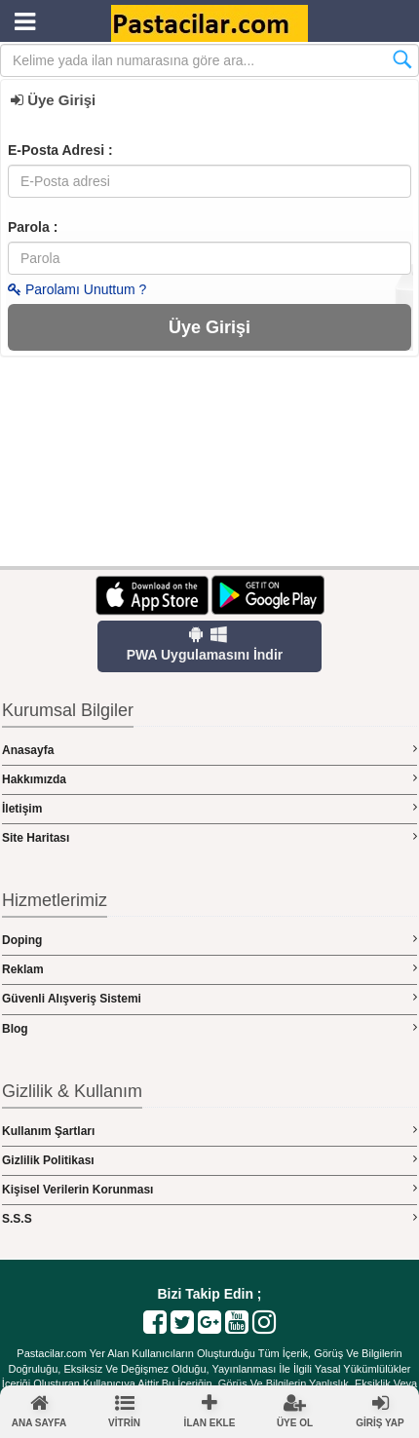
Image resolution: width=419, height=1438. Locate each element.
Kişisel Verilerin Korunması (209, 1189)
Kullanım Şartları (209, 1130)
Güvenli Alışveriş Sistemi (209, 998)
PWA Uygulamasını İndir (205, 643)
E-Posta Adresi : (60, 150)
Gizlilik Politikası (209, 1160)
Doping (209, 939)
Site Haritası (209, 837)
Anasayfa (209, 749)
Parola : (32, 227)
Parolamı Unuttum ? (77, 289)
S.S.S (209, 1218)
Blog (209, 1028)
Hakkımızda (209, 779)
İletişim (209, 808)
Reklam (209, 969)
